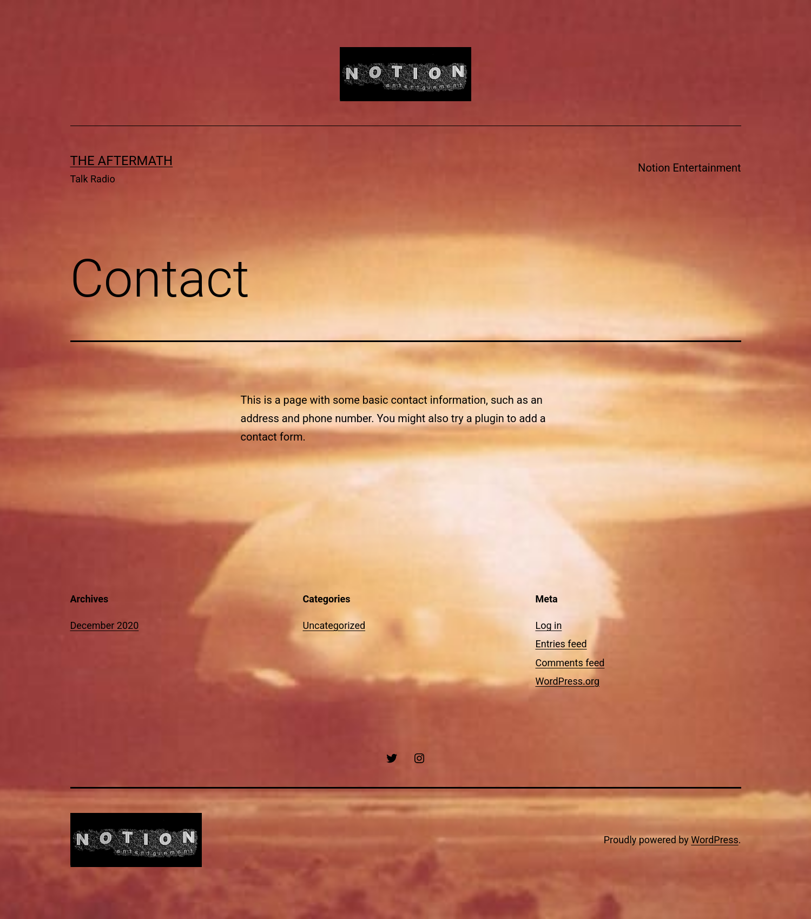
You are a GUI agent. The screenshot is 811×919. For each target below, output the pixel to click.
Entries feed (561, 643)
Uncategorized (334, 625)
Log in (549, 625)
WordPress (714, 839)
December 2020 (104, 625)
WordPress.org (568, 681)
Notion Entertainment (689, 167)
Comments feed (570, 662)
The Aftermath (121, 160)
